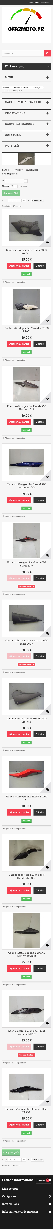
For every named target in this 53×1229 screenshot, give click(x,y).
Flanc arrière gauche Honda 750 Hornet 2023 (26, 408)
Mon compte (10, 1188)
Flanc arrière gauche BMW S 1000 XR (26, 798)
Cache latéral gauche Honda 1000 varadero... (26, 252)
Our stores (13, 134)
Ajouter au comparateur (15, 282)
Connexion (45, 2)
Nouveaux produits (19, 123)
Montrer (5, 186)
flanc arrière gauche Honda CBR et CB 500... (26, 1111)
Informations (15, 113)
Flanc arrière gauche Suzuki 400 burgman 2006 (26, 486)
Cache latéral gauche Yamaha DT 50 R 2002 (27, 330)
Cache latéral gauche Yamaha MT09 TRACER (26, 954)
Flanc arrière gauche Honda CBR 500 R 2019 (26, 564)
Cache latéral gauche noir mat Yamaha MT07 (26, 1032)
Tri (3, 181)
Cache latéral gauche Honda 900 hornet (26, 720)
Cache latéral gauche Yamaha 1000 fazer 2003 (26, 642)
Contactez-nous (34, 2)
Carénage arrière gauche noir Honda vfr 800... (27, 876)
